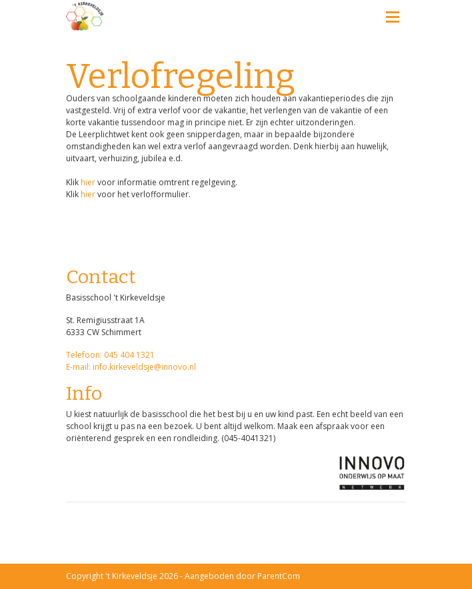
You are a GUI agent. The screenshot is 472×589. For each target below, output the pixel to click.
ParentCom (278, 576)
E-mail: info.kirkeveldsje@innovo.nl (131, 366)
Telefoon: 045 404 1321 (110, 354)
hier (88, 182)
